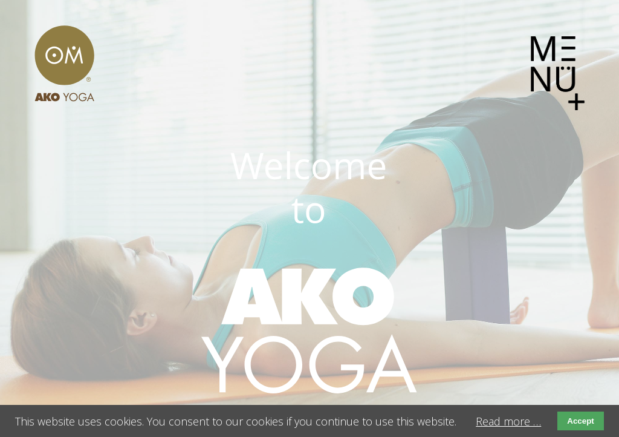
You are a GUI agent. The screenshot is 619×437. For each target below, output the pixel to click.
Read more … (508, 421)
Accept (580, 421)
